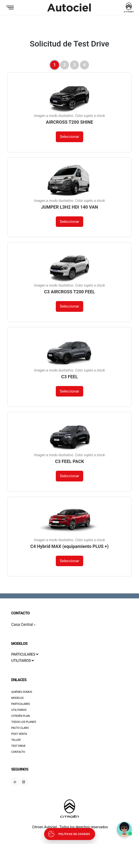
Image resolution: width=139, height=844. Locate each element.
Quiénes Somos (21, 692)
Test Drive (18, 746)
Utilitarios (18, 710)
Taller (16, 740)
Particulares (20, 704)
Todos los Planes (23, 722)
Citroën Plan (20, 716)
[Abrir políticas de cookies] (69, 834)
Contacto (18, 752)
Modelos (17, 698)
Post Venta (19, 734)
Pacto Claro (20, 728)
